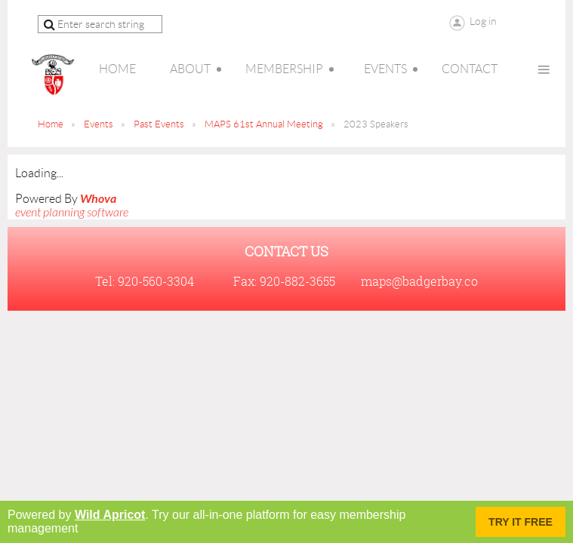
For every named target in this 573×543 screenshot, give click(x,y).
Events (98, 124)
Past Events (159, 124)
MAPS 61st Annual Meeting (264, 124)
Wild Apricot (110, 514)
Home (50, 124)
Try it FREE (520, 522)
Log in (483, 21)
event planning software (71, 212)
